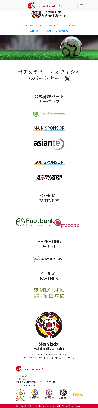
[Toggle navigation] (81, 5)
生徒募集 (34, 30)
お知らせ (47, 30)
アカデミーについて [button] (32, 25)
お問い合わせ (61, 30)
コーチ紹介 (53, 25)
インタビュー (69, 25)
